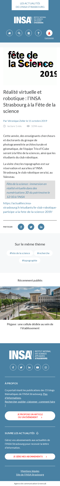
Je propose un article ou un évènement (30, 416)
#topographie (29, 260)
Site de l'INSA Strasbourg (30, 474)
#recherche (43, 253)
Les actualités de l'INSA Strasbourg (30, 5)
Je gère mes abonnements (30, 456)
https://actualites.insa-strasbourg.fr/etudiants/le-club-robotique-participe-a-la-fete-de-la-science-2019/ (30, 207)
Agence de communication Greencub (30, 483)
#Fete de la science (20, 253)
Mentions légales (30, 470)
